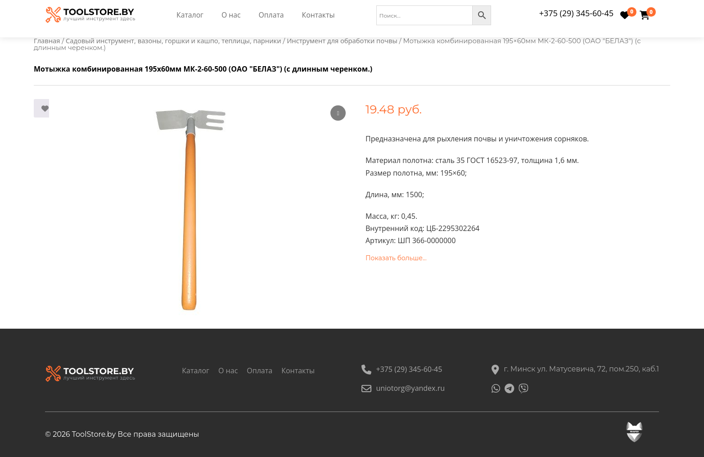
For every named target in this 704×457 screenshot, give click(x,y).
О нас (231, 15)
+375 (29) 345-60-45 (576, 13)
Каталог (189, 15)
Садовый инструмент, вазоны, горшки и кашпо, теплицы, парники (173, 40)
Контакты (319, 15)
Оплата (271, 15)
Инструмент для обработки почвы (342, 40)
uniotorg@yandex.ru (403, 388)
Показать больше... (396, 258)
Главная (47, 40)
